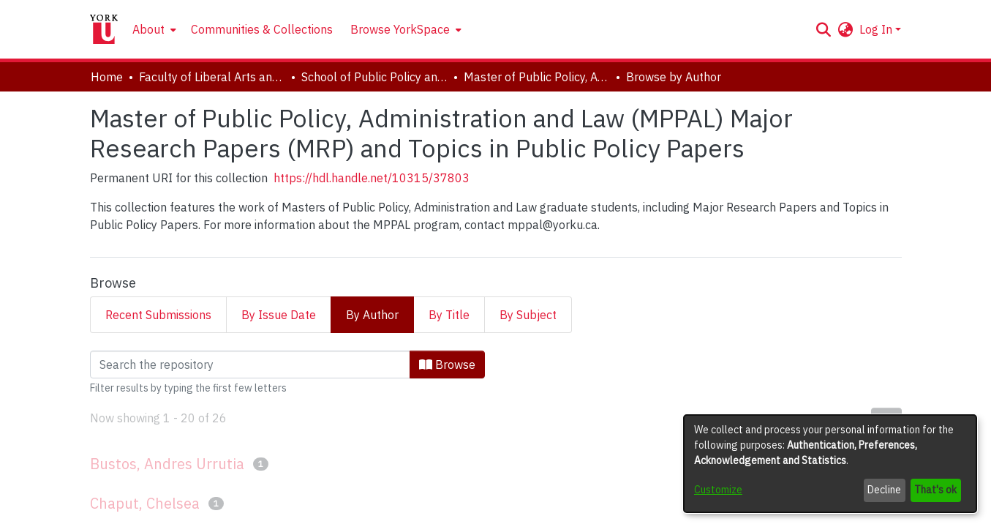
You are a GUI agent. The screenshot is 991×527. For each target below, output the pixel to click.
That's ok (935, 489)
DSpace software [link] (407, 498)
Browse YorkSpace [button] (400, 29)
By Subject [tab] (528, 314)
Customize (718, 489)
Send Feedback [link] (595, 515)
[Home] (104, 29)
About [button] (148, 29)
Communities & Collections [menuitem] (262, 29)
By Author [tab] (372, 314)
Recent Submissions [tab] (158, 314)
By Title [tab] (449, 314)
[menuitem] (152, 29)
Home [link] (107, 77)
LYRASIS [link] (608, 498)
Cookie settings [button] (397, 515)
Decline (884, 489)
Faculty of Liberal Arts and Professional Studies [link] (212, 77)
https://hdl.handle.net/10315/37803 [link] (372, 178)
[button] (824, 29)
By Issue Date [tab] (278, 314)
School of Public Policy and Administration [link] (374, 77)
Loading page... (128, 359)
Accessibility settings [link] (497, 515)
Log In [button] (877, 29)
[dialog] (830, 463)
